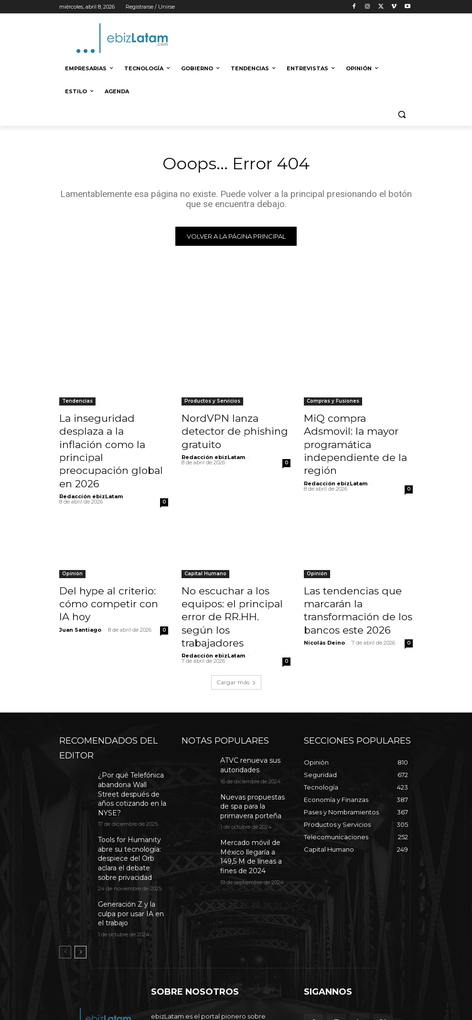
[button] (401, 114)
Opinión (72, 540)
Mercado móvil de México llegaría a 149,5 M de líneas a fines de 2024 (254, 787)
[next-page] (80, 854)
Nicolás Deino (324, 599)
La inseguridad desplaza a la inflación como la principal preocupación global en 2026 (113, 435)
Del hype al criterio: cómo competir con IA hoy (111, 561)
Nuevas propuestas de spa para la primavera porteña (250, 745)
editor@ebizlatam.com (232, 968)
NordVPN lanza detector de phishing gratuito (232, 425)
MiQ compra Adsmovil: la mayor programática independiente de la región (355, 435)
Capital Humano (205, 540)
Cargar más (236, 625)
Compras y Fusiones (333, 403)
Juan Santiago (80, 578)
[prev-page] (65, 854)
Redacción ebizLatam (91, 462)
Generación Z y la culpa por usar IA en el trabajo (130, 821)
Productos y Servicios (212, 403)
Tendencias (77, 403)
